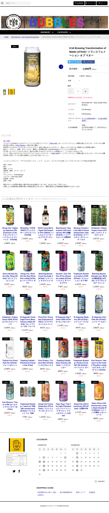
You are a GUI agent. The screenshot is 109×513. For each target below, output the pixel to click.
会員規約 (92, 495)
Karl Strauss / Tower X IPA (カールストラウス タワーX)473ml (10, 408)
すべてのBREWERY (89, 121)
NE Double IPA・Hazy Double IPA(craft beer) (27, 37)
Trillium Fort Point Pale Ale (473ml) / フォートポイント (10, 365)
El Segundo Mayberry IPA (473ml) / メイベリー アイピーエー (81, 323)
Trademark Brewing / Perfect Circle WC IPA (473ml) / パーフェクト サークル (81, 367)
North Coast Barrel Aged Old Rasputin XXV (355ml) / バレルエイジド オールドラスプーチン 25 (45, 236)
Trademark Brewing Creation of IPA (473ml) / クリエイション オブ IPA (81, 280)
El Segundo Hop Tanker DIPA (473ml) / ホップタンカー (63, 322)
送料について (80, 495)
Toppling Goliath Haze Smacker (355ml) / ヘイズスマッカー (63, 366)
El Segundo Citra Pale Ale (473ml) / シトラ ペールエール (99, 323)
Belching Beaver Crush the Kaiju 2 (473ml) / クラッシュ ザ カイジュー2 (45, 280)
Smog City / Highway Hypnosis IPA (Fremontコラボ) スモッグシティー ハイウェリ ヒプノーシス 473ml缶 (10, 236)
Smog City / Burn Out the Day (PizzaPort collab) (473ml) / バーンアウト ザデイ (28, 281)
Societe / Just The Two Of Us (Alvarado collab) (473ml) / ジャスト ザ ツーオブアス (63, 281)
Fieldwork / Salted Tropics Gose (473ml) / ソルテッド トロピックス (99, 234)
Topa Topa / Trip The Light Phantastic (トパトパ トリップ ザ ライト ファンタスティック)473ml (63, 412)
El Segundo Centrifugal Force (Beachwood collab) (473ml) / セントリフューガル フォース (27, 324)
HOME (6, 37)
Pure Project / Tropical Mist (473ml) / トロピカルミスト (45, 365)
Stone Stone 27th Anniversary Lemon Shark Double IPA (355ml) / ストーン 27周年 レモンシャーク (99, 412)
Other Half (55, 156)
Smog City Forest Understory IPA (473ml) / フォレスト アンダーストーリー (45, 411)
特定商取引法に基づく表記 (47, 495)
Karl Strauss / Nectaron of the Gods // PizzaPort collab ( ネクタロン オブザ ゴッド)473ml (99, 367)
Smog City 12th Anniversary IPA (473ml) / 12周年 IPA (81, 409)
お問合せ (41, 498)
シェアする (88, 65)
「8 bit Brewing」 (20, 148)
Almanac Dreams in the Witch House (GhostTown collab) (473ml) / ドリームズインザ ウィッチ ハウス (81, 236)
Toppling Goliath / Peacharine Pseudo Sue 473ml (27, 365)
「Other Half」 (53, 146)
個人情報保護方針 (66, 495)
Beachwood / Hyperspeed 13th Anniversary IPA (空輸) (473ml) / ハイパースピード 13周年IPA (63, 236)
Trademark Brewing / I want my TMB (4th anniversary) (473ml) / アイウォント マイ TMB (27, 411)
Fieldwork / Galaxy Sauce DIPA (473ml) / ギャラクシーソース (10, 323)
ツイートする (74, 65)
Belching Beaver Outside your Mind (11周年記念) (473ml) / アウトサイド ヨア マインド (99, 281)
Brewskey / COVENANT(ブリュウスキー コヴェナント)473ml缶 (27, 234)
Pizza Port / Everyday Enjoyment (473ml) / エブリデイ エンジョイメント (45, 323)
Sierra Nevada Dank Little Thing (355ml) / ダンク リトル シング (10, 280)
